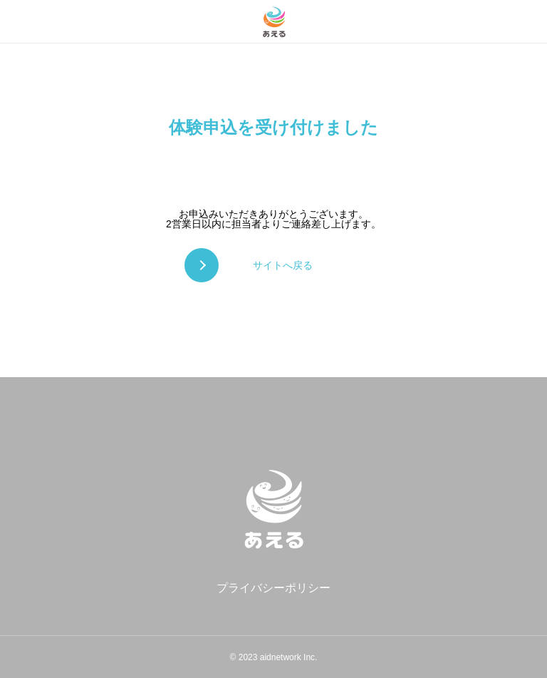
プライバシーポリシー (273, 588)
